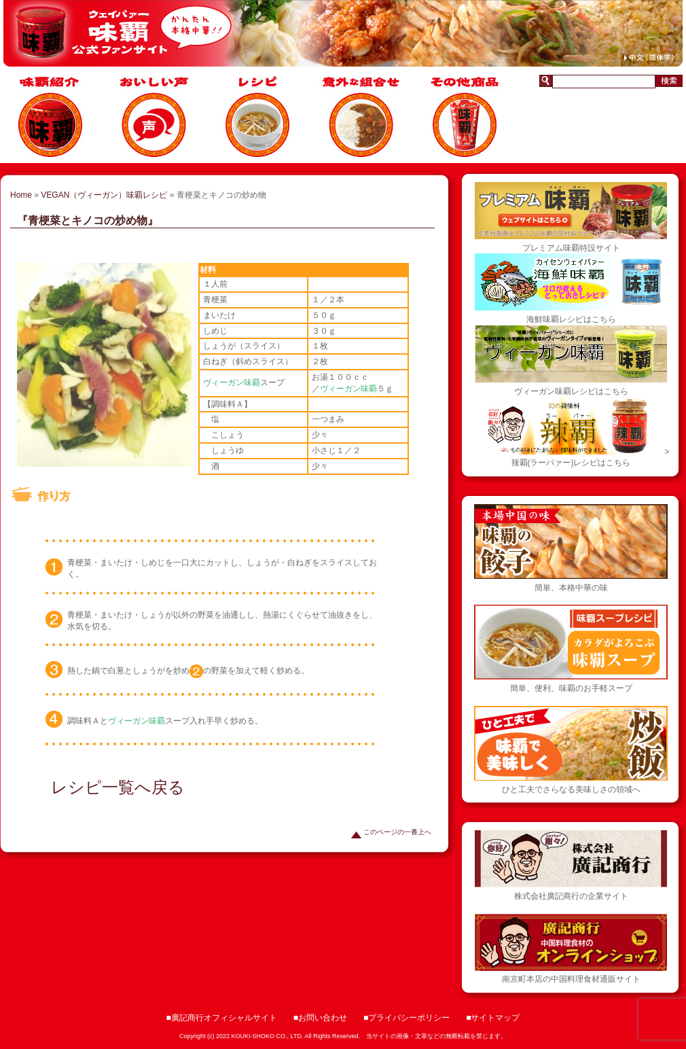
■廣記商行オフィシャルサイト (221, 1018)
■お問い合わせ (320, 1018)
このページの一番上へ (391, 832)
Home (21, 195)
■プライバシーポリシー (406, 1018)
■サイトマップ (493, 1018)
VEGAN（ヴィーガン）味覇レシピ (104, 195)
